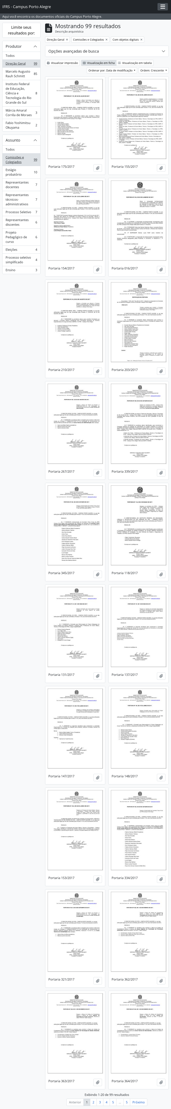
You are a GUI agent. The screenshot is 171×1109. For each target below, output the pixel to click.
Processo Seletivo (21, 213)
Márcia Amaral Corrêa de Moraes (21, 112)
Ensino (21, 271)
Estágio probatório (21, 172)
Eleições (21, 250)
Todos (10, 56)
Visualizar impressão (62, 63)
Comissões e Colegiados (21, 159)
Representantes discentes (21, 222)
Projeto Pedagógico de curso (21, 237)
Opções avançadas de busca (73, 51)
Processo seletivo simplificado (21, 259)
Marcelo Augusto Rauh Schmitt (21, 73)
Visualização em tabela (135, 63)
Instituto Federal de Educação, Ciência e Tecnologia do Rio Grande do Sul (21, 93)
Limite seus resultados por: (21, 30)
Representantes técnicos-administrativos (21, 199)
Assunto (13, 140)
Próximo (138, 1102)
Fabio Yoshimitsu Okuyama (21, 125)
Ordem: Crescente (152, 70)
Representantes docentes (21, 184)
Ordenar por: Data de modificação (110, 70)
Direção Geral (21, 64)
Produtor (14, 46)
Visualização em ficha (99, 63)
